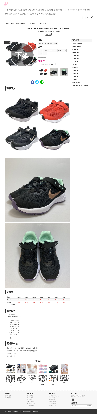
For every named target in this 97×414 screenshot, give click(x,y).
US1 (55, 50)
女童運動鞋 (49, 10)
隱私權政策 (52, 402)
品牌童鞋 (31, 10)
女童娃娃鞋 (58, 10)
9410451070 (43, 24)
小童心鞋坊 (9, 24)
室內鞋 (72, 10)
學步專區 (79, 10)
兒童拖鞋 (86, 10)
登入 (57, 396)
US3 (64, 50)
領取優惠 (88, 405)
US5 (45, 54)
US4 (40, 54)
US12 (45, 50)
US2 (59, 50)
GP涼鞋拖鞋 (31, 14)
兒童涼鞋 (8, 14)
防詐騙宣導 (52, 405)
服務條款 (52, 400)
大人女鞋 (66, 10)
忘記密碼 (52, 398)
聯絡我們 (8, 396)
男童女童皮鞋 (23, 10)
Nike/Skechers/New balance (26, 24)
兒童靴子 (23, 14)
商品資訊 (48, 34)
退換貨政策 (52, 403)
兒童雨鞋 (16, 14)
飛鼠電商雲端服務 (32, 411)
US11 (40, 50)
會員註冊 (52, 396)
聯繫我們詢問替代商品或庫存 (47, 64)
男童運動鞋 (40, 10)
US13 (50, 50)
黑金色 (41, 43)
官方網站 (8, 398)
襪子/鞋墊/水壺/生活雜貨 (46, 14)
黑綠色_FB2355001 (51, 43)
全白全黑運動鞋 (11, 10)
